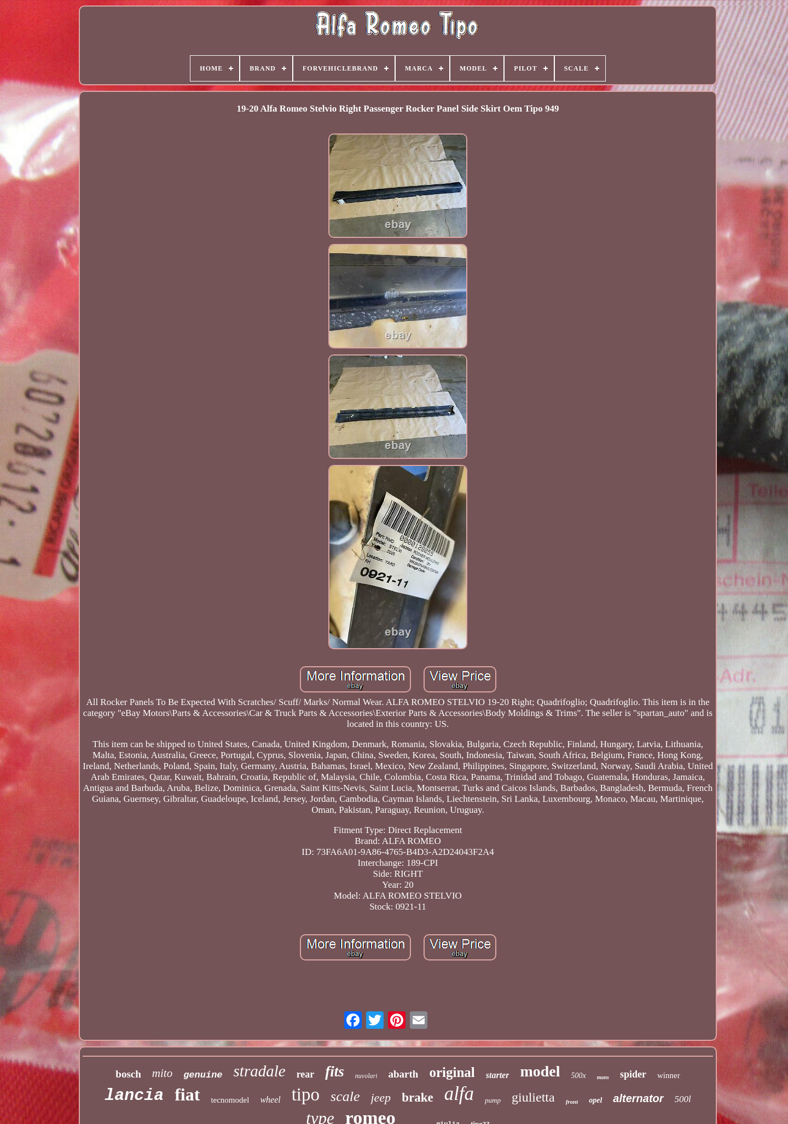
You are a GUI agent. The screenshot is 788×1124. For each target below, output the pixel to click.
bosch (128, 1074)
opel (595, 1100)
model (540, 1071)
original (451, 1072)
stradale (260, 1071)
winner (668, 1075)
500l (683, 1099)
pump (493, 1100)
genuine (202, 1075)
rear (306, 1074)
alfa (459, 1093)
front (572, 1101)
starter (497, 1075)
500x (578, 1075)
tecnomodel (230, 1100)
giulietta (533, 1097)
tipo (306, 1094)
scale (345, 1096)
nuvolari (366, 1076)
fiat (187, 1094)
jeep (380, 1097)
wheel (270, 1099)
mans (603, 1077)
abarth (403, 1074)
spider (633, 1074)
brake (417, 1097)
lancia (134, 1095)
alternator (638, 1098)
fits (334, 1071)
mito (162, 1073)
